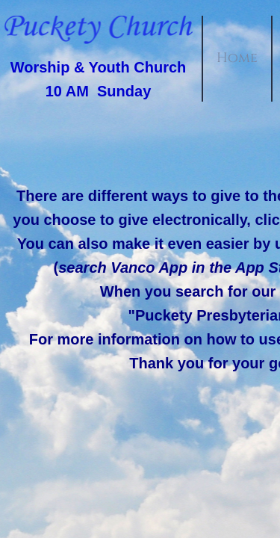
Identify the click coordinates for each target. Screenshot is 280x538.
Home (237, 58)
